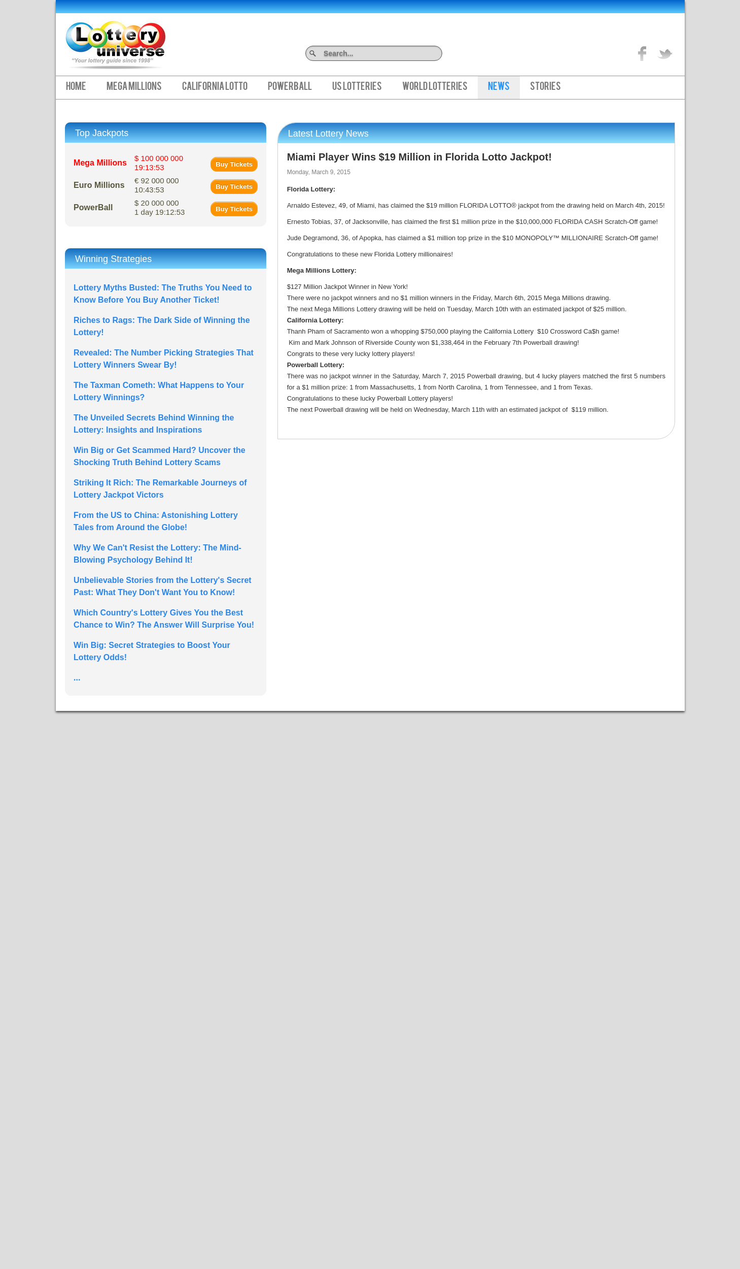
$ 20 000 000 (159, 207)
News (499, 87)
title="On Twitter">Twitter (665, 53)
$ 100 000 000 (158, 163)
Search (438, 53)
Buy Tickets (234, 164)
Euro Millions (99, 185)
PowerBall (290, 87)
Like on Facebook (642, 53)
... (77, 677)
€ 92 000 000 (156, 185)
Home (76, 87)
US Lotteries (357, 87)
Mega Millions (134, 87)
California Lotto (215, 87)
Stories (545, 87)
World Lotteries (435, 87)
